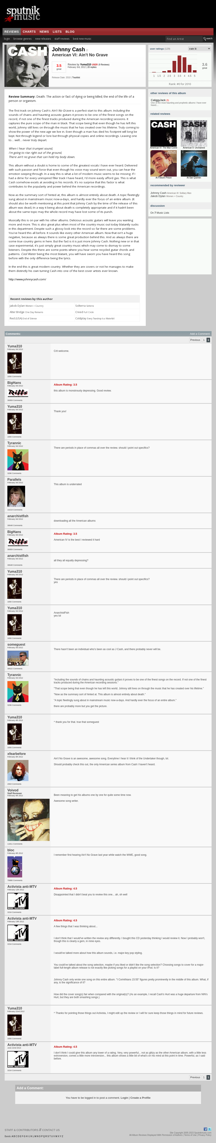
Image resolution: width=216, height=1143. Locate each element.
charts (29, 31)
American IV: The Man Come (163, 148)
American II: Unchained (194, 148)
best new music (82, 38)
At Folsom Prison (164, 178)
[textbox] (184, 39)
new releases (43, 38)
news (44, 31)
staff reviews (61, 38)
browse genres (22, 38)
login (7, 38)
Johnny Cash (70, 49)
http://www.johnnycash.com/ (27, 279)
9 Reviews (104, 64)
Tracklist (76, 77)
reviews (11, 31)
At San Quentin (194, 178)
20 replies (91, 67)
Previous (195, 340)
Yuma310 (85, 64)
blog (70, 31)
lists (57, 31)
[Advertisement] (180, 248)
